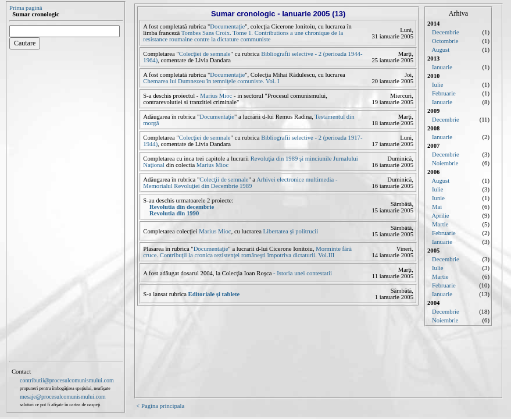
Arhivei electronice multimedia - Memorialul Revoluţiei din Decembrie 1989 (240, 182)
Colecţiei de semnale (205, 54)
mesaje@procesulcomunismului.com (63, 396)
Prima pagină (25, 8)
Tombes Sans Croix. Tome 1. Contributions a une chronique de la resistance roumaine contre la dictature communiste (243, 36)
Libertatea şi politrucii (291, 231)
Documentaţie (227, 26)
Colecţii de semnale (223, 179)
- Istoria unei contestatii (301, 273)
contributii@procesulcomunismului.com (67, 380)
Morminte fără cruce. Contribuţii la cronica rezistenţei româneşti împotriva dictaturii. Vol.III (247, 252)
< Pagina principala (160, 406)
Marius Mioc (216, 96)
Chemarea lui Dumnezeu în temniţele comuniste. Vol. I (211, 81)
